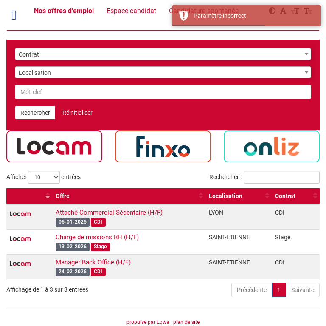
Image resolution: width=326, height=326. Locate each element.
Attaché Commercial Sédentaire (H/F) (109, 212)
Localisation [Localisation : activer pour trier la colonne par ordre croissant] (225, 196)
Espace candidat (131, 11)
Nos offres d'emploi (64, 11)
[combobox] (163, 54)
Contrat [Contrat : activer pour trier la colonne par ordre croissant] (285, 196)
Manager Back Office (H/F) (93, 262)
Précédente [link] (252, 289)
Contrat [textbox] (29, 54)
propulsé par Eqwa (148, 322)
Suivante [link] (302, 289)
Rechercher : (264, 177)
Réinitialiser (77, 112)
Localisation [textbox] (35, 72)
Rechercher (35, 112)
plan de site (186, 322)
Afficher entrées (43, 177)
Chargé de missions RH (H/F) (97, 237)
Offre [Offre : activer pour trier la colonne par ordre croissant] (63, 196)
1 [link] (279, 289)
